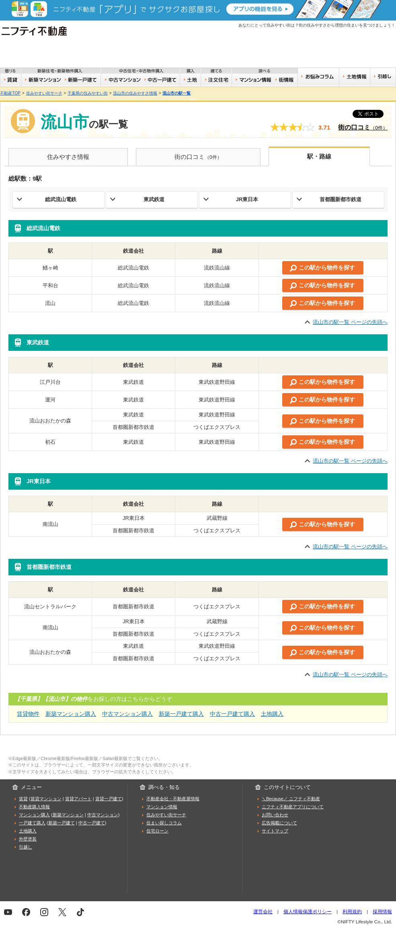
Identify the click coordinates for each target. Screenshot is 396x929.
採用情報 (382, 911)
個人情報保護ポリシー (307, 911)
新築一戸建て (82, 80)
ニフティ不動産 (40, 31)
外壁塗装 (28, 838)
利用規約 (352, 911)
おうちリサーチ (253, 80)
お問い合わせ (275, 814)
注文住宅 (216, 80)
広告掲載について (279, 822)
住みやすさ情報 (68, 156)
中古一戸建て (161, 80)
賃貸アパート (78, 798)
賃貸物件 (28, 714)
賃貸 (10, 80)
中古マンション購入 (127, 714)
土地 (191, 80)
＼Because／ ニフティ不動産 (291, 798)
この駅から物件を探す (327, 267)
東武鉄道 (154, 199)
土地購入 (272, 714)
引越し (383, 77)
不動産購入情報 (34, 806)
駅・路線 (319, 156)
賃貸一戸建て (108, 798)
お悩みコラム (318, 77)
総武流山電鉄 (60, 199)
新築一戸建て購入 (181, 714)
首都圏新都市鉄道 (340, 199)
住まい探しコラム (164, 822)
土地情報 (354, 77)
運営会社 (263, 911)
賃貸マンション (46, 798)
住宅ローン (157, 830)
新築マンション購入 (70, 714)
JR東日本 (247, 199)
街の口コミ (363, 127)
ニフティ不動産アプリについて (293, 806)
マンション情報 (161, 806)
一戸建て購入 (32, 822)
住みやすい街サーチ (286, 80)
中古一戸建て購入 (232, 714)
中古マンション (121, 80)
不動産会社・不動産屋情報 (172, 798)
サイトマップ (275, 830)
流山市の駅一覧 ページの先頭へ (350, 322)
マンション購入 (34, 814)
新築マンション (41, 80)
